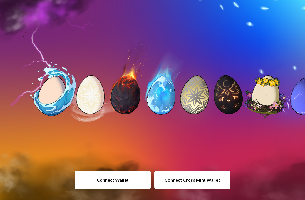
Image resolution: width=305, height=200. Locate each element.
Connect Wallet (113, 179)
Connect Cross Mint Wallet (192, 179)
